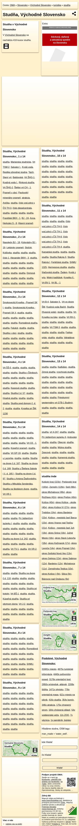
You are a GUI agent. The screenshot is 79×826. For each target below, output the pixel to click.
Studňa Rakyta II (58, 257)
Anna (32, 218)
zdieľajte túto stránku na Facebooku (51, 780)
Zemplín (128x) (56, 487)
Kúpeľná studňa (10, 599)
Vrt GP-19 (16, 453)
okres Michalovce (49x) (53, 492)
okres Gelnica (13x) (51, 558)
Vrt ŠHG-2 (8, 187)
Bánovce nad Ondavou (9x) (55, 579)
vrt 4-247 (54, 432)
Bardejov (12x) (55, 563)
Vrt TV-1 (15, 549)
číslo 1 (6, 258)
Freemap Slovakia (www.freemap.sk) (49, 808)
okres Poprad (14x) (65, 548)
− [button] (7, 85)
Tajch (31, 172)
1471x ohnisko (56, 689)
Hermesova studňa (57, 267)
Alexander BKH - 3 (19, 258)
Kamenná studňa (66, 457)
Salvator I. (16, 167)
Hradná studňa (10, 398)
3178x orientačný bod (59, 679)
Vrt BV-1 (46, 282)
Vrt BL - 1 (55, 282)
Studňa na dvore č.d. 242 (15, 539)
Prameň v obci (10, 192)
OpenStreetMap (22, 141)
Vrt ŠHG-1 (29, 177)
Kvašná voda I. (10, 182)
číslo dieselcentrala (22, 208)
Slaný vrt (7, 177)
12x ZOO (64, 715)
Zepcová (46, 452)
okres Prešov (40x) (67, 497)
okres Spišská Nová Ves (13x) (57, 553)
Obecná (61, 442)
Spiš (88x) (71, 487)
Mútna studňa (64, 447)
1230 (5, 413)
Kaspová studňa (19, 388)
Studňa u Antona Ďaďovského (21, 479)
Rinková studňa (26, 182)
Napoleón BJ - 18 (11, 242)
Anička (6, 203)
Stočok (28, 247)
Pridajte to (56, 824)
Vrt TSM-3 (55, 327)
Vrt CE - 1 (31, 443)
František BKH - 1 (11, 218)
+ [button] (7, 81)
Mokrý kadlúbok (54, 277)
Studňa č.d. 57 (18, 393)
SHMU (30, 664)
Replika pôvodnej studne (15, 172)
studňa (67, 5)
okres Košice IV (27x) (58, 507)
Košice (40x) (48, 502)
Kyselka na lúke (50, 317)
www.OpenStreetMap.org (52, 800)
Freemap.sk (37, 141)
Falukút (14, 328)
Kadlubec (62, 367)
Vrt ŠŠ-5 (7, 368)
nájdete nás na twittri (14, 824)
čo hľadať (46, 755)
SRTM (68, 822)
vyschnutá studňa (65, 372)
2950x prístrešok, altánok (54, 684)
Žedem (63, 272)
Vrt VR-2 (32, 549)
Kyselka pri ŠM (28, 408)
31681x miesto (49, 669)
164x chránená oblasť (59, 710)
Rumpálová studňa (28, 323)
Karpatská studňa (50, 252)
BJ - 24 (25, 218)
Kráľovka (7, 253)
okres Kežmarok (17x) (59, 543)
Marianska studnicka (21, 162)
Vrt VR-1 (7, 494)
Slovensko (22, 5)
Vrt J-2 (22, 604)
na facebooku (50, 778)
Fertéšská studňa (59, 262)
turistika (57, 5)
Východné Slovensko (40, 5)
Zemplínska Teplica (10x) (60, 569)
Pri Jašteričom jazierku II (54, 437)
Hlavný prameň (25, 223)
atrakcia (26, 198)
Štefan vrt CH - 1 (22, 187)
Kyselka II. (69, 277)
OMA (12, 5)
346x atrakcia (48, 705)
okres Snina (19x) (57, 533)
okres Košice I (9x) (51, 574)
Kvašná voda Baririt (56, 307)
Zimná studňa (48, 372)
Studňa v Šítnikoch (28, 373)
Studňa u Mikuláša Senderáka (18, 484)
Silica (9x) (66, 574)
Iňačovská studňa (50, 272)
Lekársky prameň (15, 247)
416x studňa (55, 700)
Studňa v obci (9, 333)
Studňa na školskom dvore (16, 489)
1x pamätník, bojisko (61, 720)
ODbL (63, 802)
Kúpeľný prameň (19, 448)
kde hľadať (47, 742)
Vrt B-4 (45, 302)
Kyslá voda (27, 167)
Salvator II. (55, 302)
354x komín (68, 700)
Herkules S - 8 (10, 223)
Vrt (74, 312)
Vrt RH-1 (71, 317)
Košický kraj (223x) (51, 482)
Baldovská (18, 177)
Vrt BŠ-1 (14, 594)
